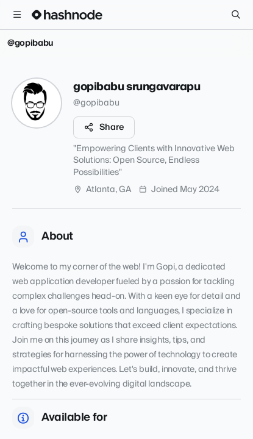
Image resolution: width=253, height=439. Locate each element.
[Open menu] (17, 14)
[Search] (236, 14)
